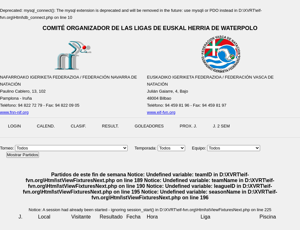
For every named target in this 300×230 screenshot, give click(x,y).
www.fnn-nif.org (14, 112)
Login (14, 126)
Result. (110, 126)
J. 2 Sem (221, 126)
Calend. (46, 126)
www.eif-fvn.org (161, 112)
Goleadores (149, 126)
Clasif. (78, 126)
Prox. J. (188, 126)
